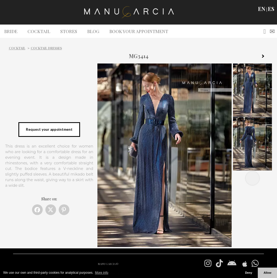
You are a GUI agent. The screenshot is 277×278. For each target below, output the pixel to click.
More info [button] (101, 273)
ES (271, 8)
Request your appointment (49, 129)
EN (261, 8)
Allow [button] (267, 272)
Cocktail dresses (46, 48)
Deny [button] (248, 272)
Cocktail (17, 48)
